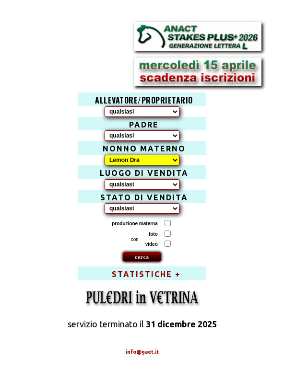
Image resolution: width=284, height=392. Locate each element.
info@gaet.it (142, 352)
